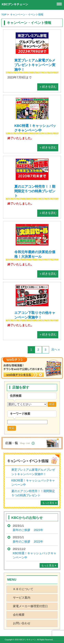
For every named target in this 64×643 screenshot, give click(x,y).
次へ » (55, 349)
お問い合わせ (21, 623)
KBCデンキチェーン (15, 4)
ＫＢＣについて (23, 589)
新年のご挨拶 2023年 (28, 530)
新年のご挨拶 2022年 (28, 541)
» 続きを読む (48, 86)
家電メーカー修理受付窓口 (30, 606)
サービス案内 (21, 597)
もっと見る (48, 502)
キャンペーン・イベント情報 (26, 14)
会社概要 (19, 614)
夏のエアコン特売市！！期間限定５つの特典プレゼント (34, 191)
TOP (4, 14)
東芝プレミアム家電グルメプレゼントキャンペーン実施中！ (34, 64)
